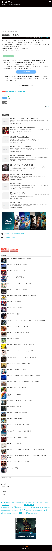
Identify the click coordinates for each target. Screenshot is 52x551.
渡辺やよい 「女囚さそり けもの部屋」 (21, 146)
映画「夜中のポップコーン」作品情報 (16, 270)
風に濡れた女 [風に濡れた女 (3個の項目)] (34, 513)
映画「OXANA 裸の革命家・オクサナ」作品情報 (19, 258)
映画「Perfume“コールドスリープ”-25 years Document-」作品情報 (23, 375)
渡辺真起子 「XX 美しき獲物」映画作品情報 (22, 127)
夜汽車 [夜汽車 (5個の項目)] (5, 507)
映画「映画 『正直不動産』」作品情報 (16, 369)
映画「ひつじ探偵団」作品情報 (14, 418)
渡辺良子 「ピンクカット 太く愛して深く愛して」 (24, 118)
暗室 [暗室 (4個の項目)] (2, 510)
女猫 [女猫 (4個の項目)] (17, 507)
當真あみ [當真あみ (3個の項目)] (8, 513)
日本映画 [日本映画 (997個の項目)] (35, 507)
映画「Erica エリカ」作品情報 (14, 307)
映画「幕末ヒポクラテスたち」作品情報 (17, 412)
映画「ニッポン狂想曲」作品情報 (15, 277)
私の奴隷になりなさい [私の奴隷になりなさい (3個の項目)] (14, 513)
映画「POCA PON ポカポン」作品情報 (16, 388)
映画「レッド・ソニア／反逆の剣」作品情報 (18, 424)
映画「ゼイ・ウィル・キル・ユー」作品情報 (18, 461)
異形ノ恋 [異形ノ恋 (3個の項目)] (5, 513)
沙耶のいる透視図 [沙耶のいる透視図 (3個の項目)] (36, 510)
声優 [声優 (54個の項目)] (2, 507)
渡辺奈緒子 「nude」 (16, 202)
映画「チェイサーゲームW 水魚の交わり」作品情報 (20, 351)
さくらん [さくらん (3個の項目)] (13, 502)
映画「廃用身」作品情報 (13, 338)
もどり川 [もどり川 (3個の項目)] (22, 502)
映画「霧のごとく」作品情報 (14, 443)
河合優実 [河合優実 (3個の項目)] (40, 510)
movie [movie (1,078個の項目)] (4, 502)
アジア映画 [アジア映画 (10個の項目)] (27, 502)
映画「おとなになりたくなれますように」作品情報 (20, 400)
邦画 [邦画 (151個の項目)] (26, 513)
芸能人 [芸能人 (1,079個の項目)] (21, 513)
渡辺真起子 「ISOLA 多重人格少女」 (20, 137)
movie (47, 106)
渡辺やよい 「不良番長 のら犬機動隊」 (21, 155)
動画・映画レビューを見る (16, 123)
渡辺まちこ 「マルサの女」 (17, 193)
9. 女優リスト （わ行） (44, 37)
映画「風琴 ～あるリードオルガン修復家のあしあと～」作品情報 (23, 381)
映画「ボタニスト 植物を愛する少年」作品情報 (19, 363)
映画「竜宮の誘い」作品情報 (14, 406)
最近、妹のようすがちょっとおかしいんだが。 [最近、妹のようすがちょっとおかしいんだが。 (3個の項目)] (11, 510)
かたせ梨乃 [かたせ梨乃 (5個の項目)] (9, 502)
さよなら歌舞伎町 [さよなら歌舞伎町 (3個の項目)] (18, 502)
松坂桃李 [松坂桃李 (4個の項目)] (27, 510)
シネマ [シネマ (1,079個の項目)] (5, 504)
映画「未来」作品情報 (12, 468)
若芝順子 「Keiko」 (15, 183)
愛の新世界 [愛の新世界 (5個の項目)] (20, 507)
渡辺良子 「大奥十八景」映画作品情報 (21, 174)
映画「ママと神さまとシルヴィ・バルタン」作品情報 (20, 344)
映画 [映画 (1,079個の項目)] (42, 507)
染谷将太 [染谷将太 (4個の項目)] (30, 510)
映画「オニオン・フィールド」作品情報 (17, 289)
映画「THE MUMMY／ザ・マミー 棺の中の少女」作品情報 (21, 357)
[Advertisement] (26, 17)
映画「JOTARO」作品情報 (13, 314)
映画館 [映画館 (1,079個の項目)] (47, 507)
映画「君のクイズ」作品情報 (14, 301)
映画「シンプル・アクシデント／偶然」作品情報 (19, 431)
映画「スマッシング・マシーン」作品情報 (17, 326)
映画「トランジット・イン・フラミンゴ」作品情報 (20, 283)
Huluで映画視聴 (26, 71)
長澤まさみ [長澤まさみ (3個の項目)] (30, 513)
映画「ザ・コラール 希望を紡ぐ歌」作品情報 (18, 332)
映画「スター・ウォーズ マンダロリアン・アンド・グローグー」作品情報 (26, 320)
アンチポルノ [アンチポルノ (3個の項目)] (46, 502)
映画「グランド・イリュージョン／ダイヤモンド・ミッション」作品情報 (25, 449)
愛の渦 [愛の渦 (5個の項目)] (24, 507)
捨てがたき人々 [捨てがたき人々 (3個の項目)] (28, 507)
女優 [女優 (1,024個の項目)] (14, 507)
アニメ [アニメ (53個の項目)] (32, 502)
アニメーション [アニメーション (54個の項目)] (38, 502)
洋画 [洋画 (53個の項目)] (44, 510)
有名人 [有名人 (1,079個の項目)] (22, 510)
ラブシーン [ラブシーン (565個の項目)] (29, 505)
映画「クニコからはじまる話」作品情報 (17, 264)
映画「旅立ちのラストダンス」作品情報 (17, 437)
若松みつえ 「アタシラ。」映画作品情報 (21, 165)
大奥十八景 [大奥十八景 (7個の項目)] (9, 507)
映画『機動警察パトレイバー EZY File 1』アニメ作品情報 (21, 295)
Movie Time (7, 2)
